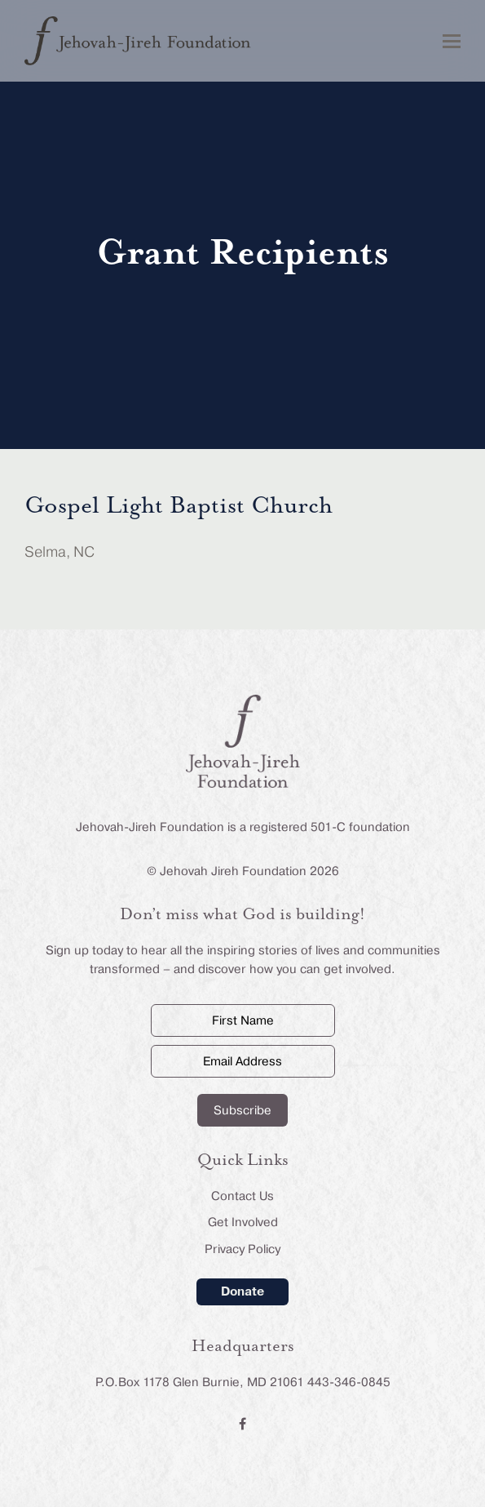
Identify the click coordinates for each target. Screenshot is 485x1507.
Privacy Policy (242, 1249)
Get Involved (243, 1222)
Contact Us (242, 1196)
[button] (452, 41)
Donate (242, 1291)
